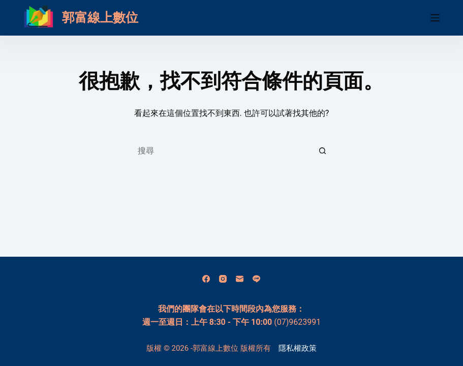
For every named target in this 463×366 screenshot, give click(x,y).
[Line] (256, 279)
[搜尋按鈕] (323, 150)
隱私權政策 (298, 348)
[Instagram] (223, 279)
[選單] (435, 17)
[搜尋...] (221, 150)
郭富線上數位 (100, 17)
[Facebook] (206, 279)
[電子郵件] (239, 279)
